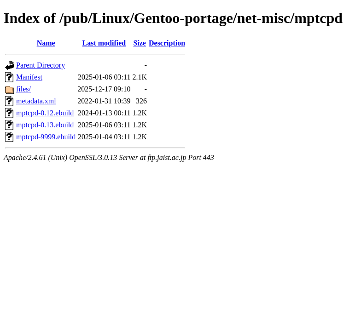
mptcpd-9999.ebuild (46, 137)
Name (46, 43)
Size (139, 43)
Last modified (104, 43)
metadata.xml (36, 101)
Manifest (29, 77)
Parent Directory (40, 65)
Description (167, 43)
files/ (23, 89)
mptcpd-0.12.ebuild (45, 113)
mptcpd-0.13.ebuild (45, 125)
